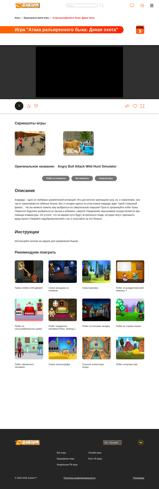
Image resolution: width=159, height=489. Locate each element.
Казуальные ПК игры (67, 464)
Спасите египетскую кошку (96, 391)
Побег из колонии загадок (96, 351)
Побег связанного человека (29, 391)
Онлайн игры (94, 452)
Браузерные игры (65, 458)
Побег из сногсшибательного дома (29, 353)
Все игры (61, 452)
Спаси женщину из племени (63, 314)
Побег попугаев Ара (130, 389)
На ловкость (82, 217)
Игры (17, 17)
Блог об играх (95, 458)
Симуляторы (106, 217)
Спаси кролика (96, 313)
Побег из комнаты (55, 217)
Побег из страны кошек (130, 351)
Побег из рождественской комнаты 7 (130, 314)
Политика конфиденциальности (79, 478)
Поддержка (138, 478)
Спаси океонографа (63, 389)
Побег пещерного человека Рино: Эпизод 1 (63, 353)
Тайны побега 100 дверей (29, 313)
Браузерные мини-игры (36, 17)
